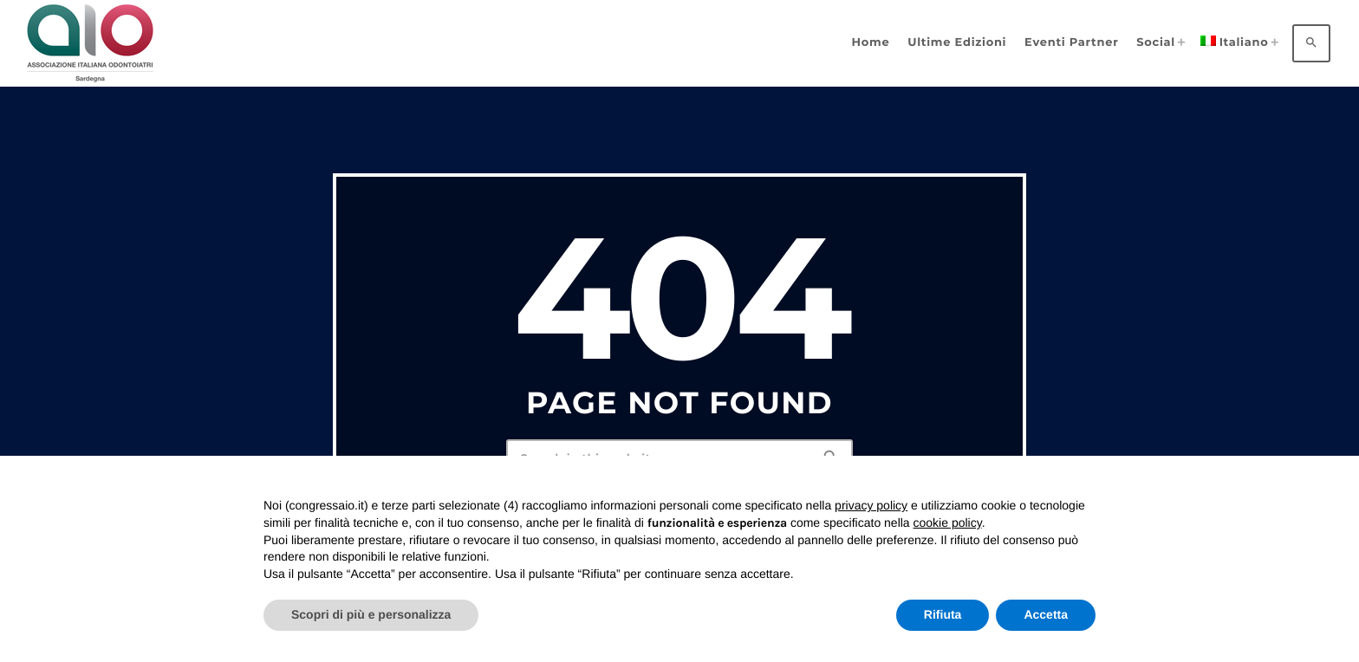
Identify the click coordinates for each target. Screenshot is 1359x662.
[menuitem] (1236, 43)
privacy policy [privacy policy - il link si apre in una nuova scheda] (871, 505)
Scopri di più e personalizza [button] (371, 614)
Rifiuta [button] (943, 614)
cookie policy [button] (948, 522)
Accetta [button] (1046, 614)
